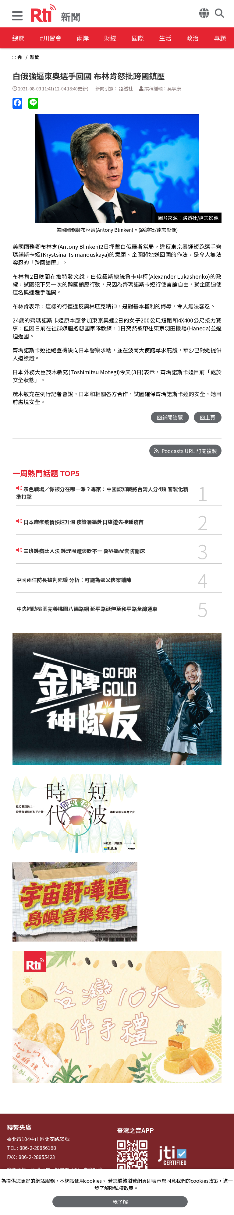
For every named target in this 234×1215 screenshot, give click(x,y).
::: (14, 57)
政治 (192, 37)
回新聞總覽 (170, 417)
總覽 (18, 37)
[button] (17, 16)
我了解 (120, 1202)
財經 (110, 37)
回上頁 (207, 417)
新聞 (34, 57)
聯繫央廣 (19, 1127)
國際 (138, 37)
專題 (220, 37)
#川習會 (51, 37)
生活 (165, 37)
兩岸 (83, 37)
